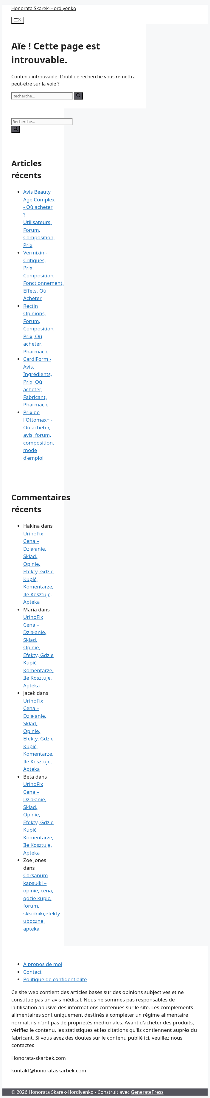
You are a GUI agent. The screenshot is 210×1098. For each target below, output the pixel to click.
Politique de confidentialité (55, 979)
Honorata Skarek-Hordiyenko (43, 8)
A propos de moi (42, 964)
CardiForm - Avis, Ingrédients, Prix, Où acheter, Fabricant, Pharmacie (37, 381)
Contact (32, 971)
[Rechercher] (78, 96)
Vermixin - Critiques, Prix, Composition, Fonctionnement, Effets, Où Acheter (43, 275)
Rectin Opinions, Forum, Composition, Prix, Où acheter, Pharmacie (39, 328)
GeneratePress (147, 1092)
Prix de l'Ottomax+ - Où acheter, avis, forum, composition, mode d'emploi (38, 435)
